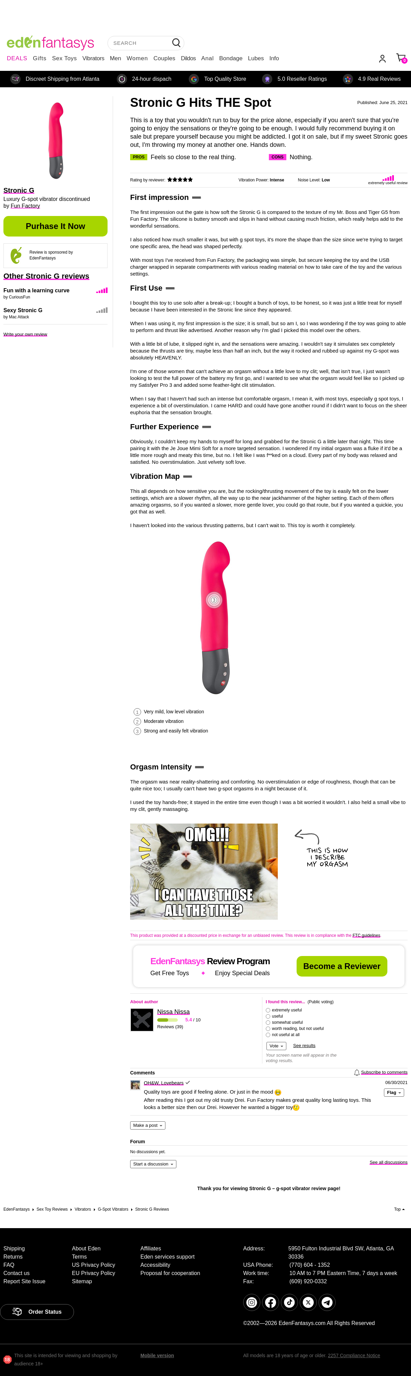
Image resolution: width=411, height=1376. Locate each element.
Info (274, 58)
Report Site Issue (24, 1281)
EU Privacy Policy (93, 1273)
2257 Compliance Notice (354, 1355)
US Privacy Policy (93, 1265)
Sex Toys (64, 58)
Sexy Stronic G (22, 310)
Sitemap (82, 1281)
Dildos (188, 58)
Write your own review (25, 334)
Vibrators (93, 58)
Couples (164, 58)
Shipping (14, 1248)
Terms (79, 1257)
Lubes (256, 58)
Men (115, 58)
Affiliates (150, 1248)
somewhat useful (287, 1022)
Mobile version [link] (157, 1355)
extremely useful (287, 1010)
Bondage (230, 58)
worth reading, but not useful (298, 1028)
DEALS (17, 58)
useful (277, 1016)
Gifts (40, 58)
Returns (13, 1257)
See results (304, 1045)
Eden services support (167, 1257)
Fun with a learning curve (36, 290)
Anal (207, 58)
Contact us (16, 1273)
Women (137, 58)
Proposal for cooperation (170, 1273)
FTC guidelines (366, 935)
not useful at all (286, 1034)
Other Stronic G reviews (46, 276)
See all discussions (389, 1162)
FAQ (8, 1265)
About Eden (86, 1248)
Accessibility (155, 1265)
